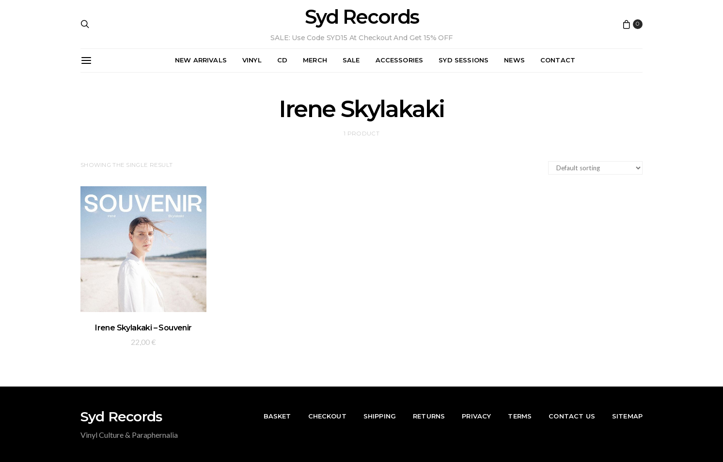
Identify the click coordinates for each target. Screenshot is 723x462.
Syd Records (362, 17)
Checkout (327, 416)
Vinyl (252, 60)
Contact (557, 60)
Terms (520, 416)
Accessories (400, 60)
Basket (277, 416)
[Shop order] (595, 168)
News (514, 60)
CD (282, 60)
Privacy (476, 416)
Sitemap (627, 416)
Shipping (379, 416)
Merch (315, 60)
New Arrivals (201, 60)
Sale (351, 60)
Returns (429, 416)
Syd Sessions (463, 60)
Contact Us (572, 416)
